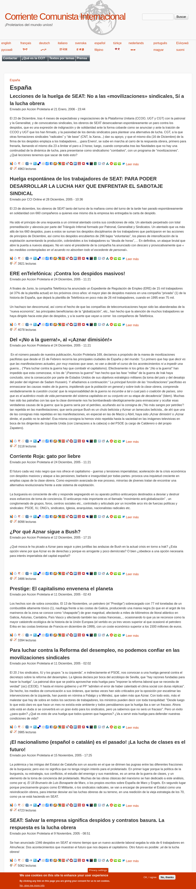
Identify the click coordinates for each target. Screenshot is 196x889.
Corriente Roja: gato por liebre (45, 456)
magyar (159, 49)
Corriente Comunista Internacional (65, 16)
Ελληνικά (182, 43)
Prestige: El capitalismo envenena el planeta (61, 588)
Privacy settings (98, 871)
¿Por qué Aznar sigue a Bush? (45, 531)
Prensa (82, 58)
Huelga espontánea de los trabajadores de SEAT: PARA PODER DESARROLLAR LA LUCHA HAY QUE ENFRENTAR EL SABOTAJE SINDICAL (86, 186)
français (25, 43)
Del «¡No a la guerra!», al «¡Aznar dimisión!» (61, 339)
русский (6, 49)
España (15, 80)
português (160, 43)
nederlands (136, 43)
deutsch (44, 43)
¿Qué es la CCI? (33, 58)
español (100, 43)
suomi (180, 49)
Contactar (10, 58)
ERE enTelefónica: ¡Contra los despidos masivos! (67, 273)
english (6, 43)
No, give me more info (32, 886)
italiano (63, 43)
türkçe (117, 43)
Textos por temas (61, 58)
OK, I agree (150, 878)
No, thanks (167, 878)
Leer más (132, 164)
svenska (80, 43)
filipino (99, 49)
